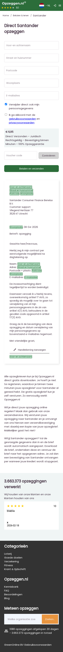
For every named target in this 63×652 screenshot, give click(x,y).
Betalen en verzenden (31, 168)
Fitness (8, 565)
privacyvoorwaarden (21, 122)
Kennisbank (11, 586)
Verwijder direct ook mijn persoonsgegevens (24, 106)
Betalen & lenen (21, 15)
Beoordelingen (13, 594)
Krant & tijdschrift (15, 569)
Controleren (48, 155)
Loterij (8, 553)
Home (6, 15)
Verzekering (11, 561)
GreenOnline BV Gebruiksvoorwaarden (28, 644)
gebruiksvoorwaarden (22, 118)
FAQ (6, 590)
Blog (7, 598)
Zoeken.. (50, 619)
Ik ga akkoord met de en (24, 118)
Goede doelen (13, 557)
